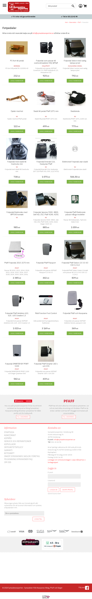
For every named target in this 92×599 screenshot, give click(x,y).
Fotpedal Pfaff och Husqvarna (75, 313)
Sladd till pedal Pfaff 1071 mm (46, 111)
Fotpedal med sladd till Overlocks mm (16, 163)
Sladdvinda (75, 111)
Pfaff (79, 22)
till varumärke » (23, 417)
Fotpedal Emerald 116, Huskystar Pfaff (46, 163)
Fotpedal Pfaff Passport (46, 263)
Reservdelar (72, 22)
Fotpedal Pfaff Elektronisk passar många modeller (75, 213)
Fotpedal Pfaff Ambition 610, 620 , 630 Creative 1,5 (17, 314)
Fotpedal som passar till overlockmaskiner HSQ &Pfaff (46, 62)
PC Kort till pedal (17, 61)
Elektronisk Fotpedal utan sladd (75, 162)
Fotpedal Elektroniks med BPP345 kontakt (17, 213)
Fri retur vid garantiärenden (24, 16)
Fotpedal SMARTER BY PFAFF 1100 (17, 365)
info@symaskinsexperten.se (43, 33)
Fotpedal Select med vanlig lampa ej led (75, 62)
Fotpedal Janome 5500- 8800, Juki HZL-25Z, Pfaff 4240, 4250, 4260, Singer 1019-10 (46, 214)
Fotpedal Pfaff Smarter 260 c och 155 (46, 365)
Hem (66, 22)
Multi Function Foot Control (46, 313)
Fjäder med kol (17, 111)
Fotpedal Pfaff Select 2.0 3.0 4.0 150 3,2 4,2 (75, 264)
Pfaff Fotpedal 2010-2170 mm (16, 263)
